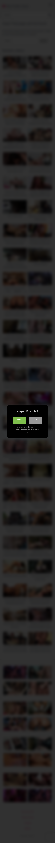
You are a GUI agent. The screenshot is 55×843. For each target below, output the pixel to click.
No (35, 420)
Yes (19, 420)
